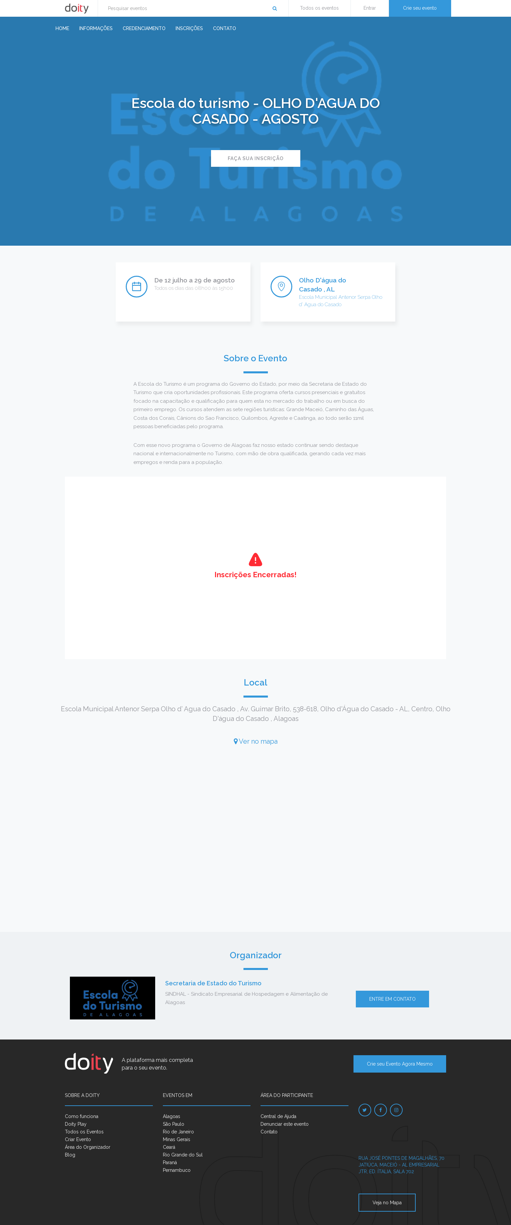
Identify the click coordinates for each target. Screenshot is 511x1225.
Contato (224, 28)
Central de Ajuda (278, 1116)
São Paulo (173, 1124)
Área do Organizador (87, 1147)
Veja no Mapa (387, 1202)
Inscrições (189, 28)
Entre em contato (392, 999)
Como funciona (81, 1116)
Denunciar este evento (285, 1124)
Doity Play (76, 1124)
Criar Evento (78, 1139)
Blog (70, 1154)
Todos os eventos (319, 8)
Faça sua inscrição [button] (256, 158)
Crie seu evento (420, 8)
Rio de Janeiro (178, 1131)
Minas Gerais (176, 1139)
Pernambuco (177, 1170)
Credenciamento (144, 28)
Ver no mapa (256, 741)
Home (62, 28)
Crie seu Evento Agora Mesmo (400, 1064)
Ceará (169, 1147)
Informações (96, 28)
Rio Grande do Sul (183, 1154)
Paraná (170, 1162)
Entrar (370, 8)
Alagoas (171, 1116)
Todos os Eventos (84, 1131)
